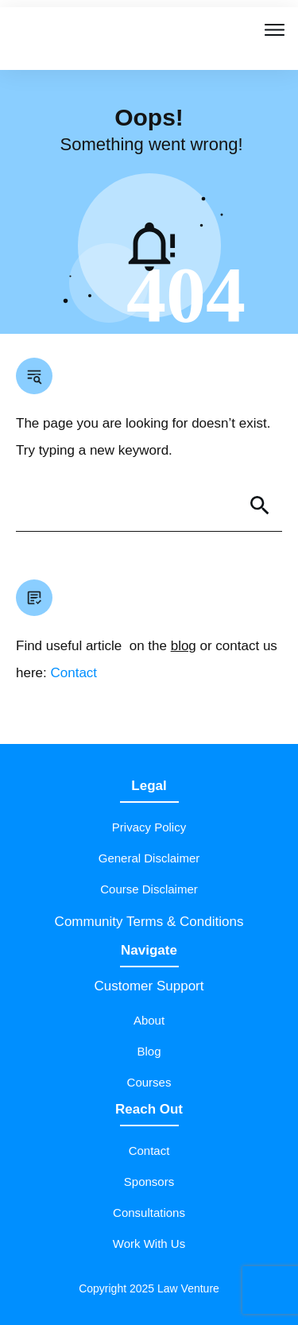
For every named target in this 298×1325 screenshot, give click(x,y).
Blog (149, 1051)
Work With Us (149, 1243)
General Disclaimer (149, 858)
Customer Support (149, 986)
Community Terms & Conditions (149, 921)
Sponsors (149, 1181)
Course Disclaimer (149, 889)
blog (183, 645)
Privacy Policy (149, 827)
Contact (73, 672)
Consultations (149, 1212)
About (149, 1020)
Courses (149, 1082)
